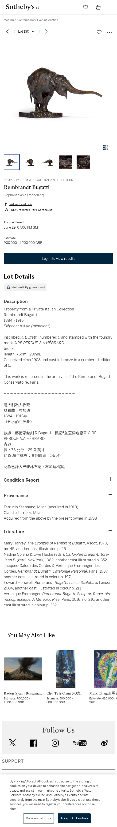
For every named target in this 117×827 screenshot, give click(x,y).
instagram (55, 743)
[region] (58, 800)
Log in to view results (58, 259)
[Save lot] (99, 32)
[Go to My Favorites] (85, 7)
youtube (80, 743)
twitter (12, 743)
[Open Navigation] (111, 7)
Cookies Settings (38, 818)
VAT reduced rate (20, 204)
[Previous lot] (7, 31)
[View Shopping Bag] (98, 7)
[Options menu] (27, 31)
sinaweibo (104, 743)
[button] (58, 90)
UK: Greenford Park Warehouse (31, 210)
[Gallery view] (105, 147)
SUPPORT (13, 761)
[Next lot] (46, 31)
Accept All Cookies (74, 818)
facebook (33, 743)
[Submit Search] (72, 7)
